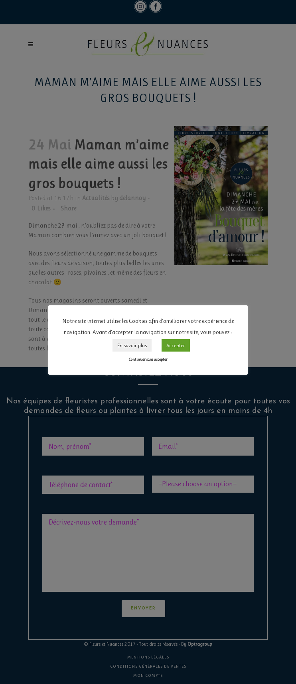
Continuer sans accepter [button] (148, 359)
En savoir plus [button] (132, 345)
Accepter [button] (175, 345)
